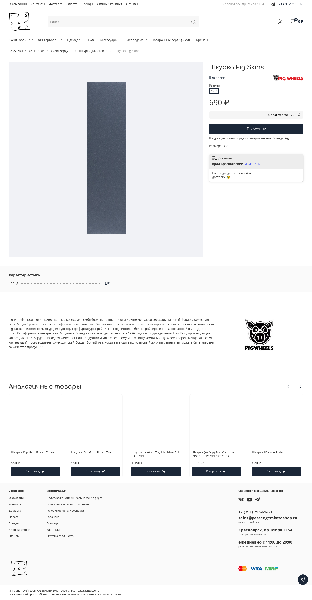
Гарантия (53, 517)
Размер (214, 85)
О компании (18, 4)
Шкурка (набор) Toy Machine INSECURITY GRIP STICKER (213, 454)
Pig (107, 283)
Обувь (90, 40)
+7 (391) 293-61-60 (290, 4)
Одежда (74, 40)
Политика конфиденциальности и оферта (74, 498)
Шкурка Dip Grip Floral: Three (32, 452)
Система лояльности (60, 536)
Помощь (52, 523)
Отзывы (132, 4)
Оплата (72, 4)
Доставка (56, 4)
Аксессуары (110, 40)
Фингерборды (50, 40)
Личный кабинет (109, 4)
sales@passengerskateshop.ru (267, 517)
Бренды (87, 4)
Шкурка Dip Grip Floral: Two (91, 452)
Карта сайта (54, 530)
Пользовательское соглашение (68, 504)
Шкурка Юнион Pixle (267, 452)
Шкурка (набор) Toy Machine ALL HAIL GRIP (155, 454)
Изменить (252, 164)
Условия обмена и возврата (65, 511)
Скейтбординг (21, 40)
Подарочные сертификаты (172, 40)
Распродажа (136, 40)
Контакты (38, 4)
